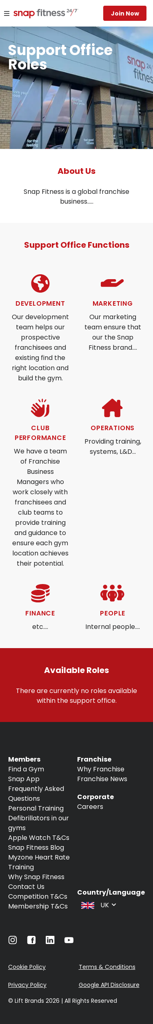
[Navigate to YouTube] (68, 942)
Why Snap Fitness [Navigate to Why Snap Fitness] (36, 877)
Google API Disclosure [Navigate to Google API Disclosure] (109, 985)
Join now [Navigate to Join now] (125, 13)
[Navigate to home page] (36, 14)
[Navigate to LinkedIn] (50, 941)
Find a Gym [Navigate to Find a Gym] (26, 769)
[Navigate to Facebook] (31, 942)
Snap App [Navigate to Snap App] (24, 779)
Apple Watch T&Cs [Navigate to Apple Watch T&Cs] (38, 837)
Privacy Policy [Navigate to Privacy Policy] (27, 985)
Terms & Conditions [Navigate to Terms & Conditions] (107, 967)
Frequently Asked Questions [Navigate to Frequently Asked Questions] (36, 793)
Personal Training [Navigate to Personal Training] (36, 808)
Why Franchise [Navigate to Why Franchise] (100, 769)
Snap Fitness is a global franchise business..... (77, 196)
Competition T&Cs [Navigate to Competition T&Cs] (37, 896)
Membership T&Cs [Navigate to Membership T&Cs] (38, 906)
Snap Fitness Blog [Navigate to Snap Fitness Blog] (36, 847)
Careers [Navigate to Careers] (90, 806)
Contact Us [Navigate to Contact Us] (26, 886)
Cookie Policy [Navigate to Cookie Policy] (27, 967)
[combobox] (98, 904)
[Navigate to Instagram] (12, 942)
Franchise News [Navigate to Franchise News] (102, 779)
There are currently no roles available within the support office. (77, 695)
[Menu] (6, 13)
